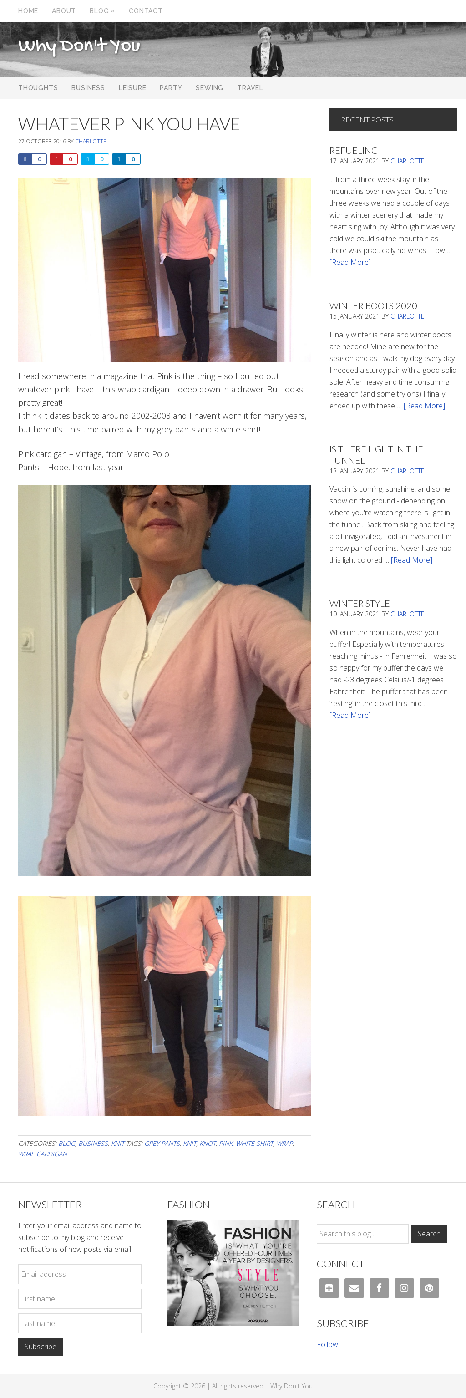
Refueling (353, 150)
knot (207, 1143)
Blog (66, 1143)
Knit (117, 1143)
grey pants (162, 1143)
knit (189, 1143)
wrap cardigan (42, 1153)
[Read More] (350, 262)
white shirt (254, 1143)
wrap (284, 1143)
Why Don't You (79, 46)
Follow (327, 1344)
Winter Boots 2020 (373, 305)
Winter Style (359, 603)
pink (226, 1143)
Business (93, 1143)
